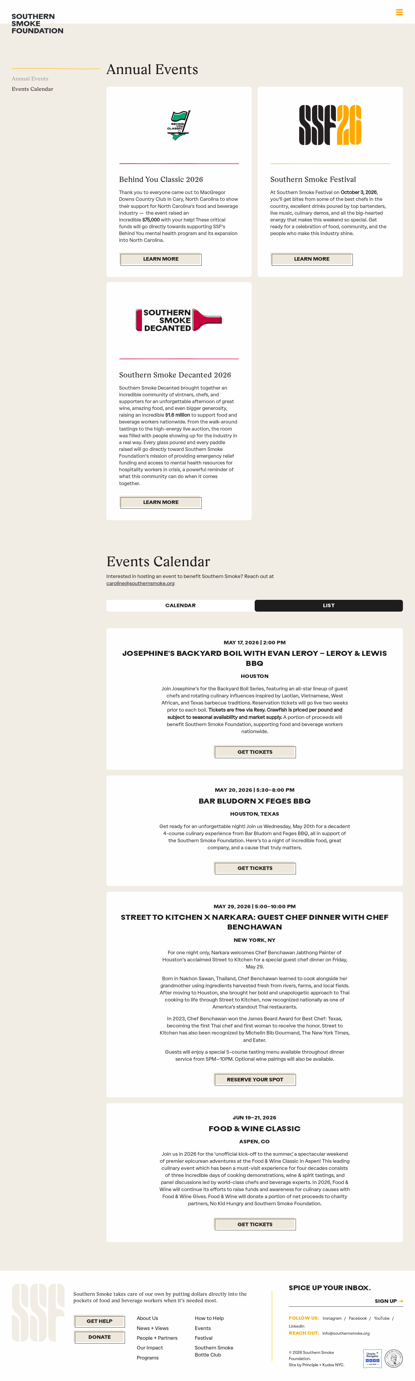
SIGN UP (386, 1301)
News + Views (153, 1328)
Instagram (332, 1318)
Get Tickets (255, 752)
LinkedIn (296, 1326)
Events (203, 1328)
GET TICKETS (255, 868)
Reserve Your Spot (255, 1080)
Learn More (161, 259)
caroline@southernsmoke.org (140, 583)
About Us (147, 1318)
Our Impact (150, 1348)
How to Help (209, 1318)
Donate (99, 1337)
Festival (204, 1338)
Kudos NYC (332, 1364)
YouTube (382, 1318)
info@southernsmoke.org (346, 1333)
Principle (310, 1364)
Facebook (358, 1318)
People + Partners (157, 1338)
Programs (148, 1358)
